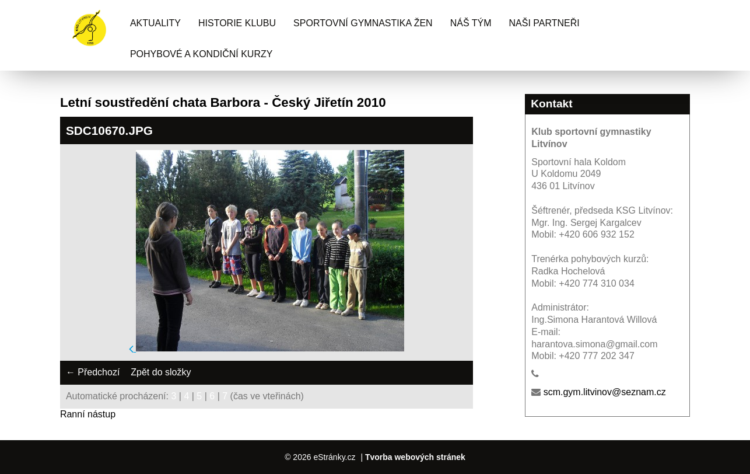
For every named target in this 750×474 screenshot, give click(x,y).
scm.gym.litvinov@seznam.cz (605, 392)
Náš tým (471, 23)
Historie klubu (237, 23)
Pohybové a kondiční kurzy (201, 54)
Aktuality (155, 23)
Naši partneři (544, 23)
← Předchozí (93, 372)
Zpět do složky (161, 372)
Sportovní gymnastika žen (363, 23)
